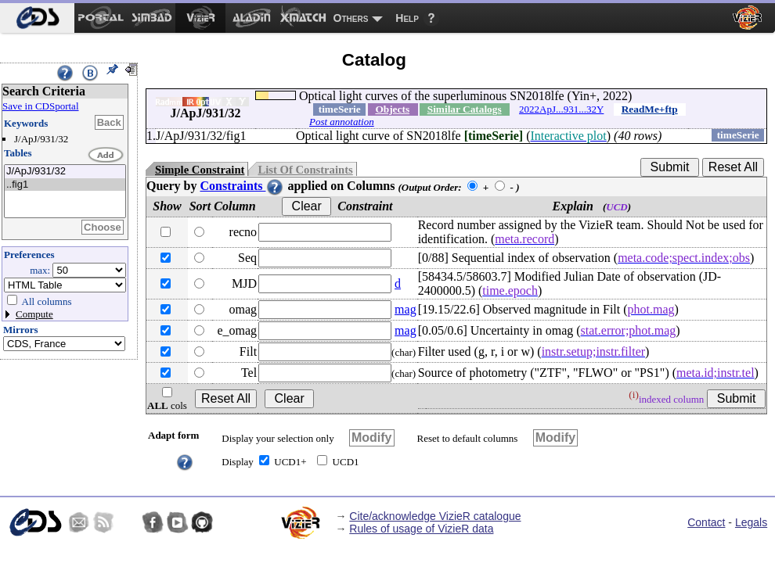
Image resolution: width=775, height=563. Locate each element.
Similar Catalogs (464, 109)
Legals (751, 522)
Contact (706, 522)
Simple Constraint (199, 169)
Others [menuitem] (351, 18)
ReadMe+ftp (650, 109)
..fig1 (65, 185)
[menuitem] (37, 18)
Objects (392, 109)
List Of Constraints (305, 169)
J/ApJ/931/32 (65, 171)
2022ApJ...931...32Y (561, 109)
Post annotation (341, 121)
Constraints (242, 185)
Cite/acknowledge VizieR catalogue (435, 516)
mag (405, 309)
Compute (34, 314)
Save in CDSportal (40, 106)
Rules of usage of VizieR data (421, 528)
